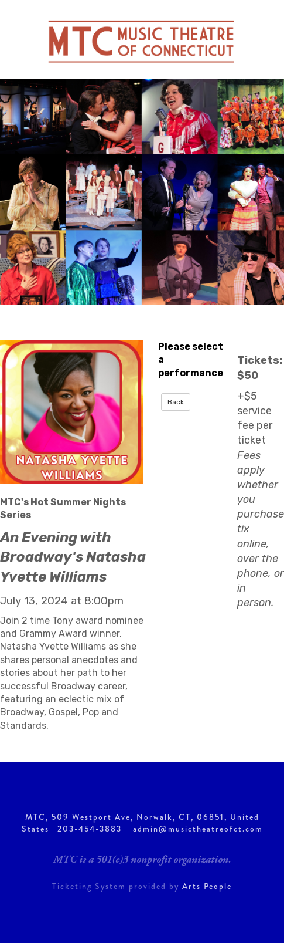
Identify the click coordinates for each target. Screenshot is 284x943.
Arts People (207, 886)
